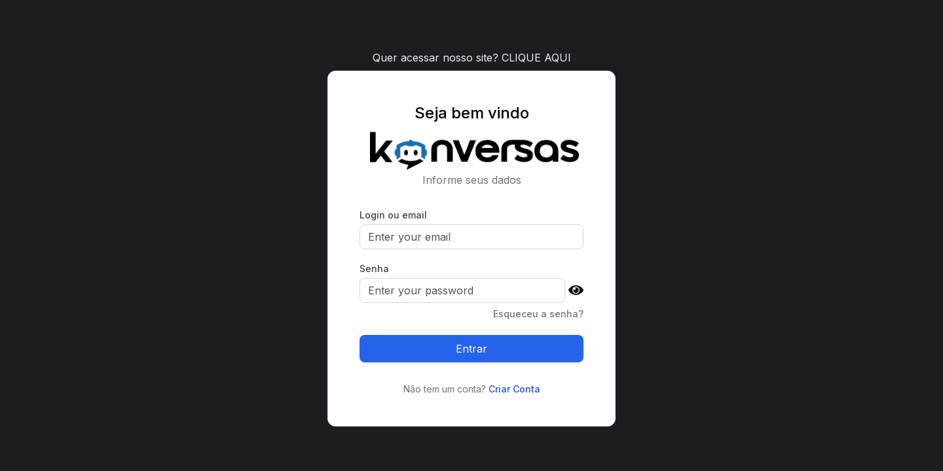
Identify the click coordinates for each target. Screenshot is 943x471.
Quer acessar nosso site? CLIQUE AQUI (472, 57)
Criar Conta (514, 388)
